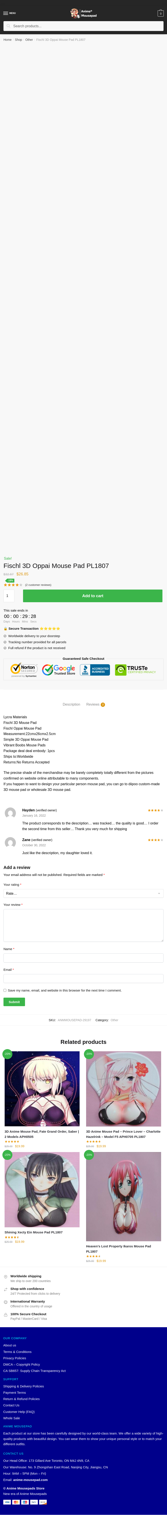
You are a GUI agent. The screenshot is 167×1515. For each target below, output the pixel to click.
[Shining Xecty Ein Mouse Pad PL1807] (42, 1190)
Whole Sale (11, 1418)
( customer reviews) (38, 585)
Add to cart (92, 595)
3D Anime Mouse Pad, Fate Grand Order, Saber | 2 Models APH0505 (42, 1134)
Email (8, 969)
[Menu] (5, 13)
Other (29, 39)
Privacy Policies (14, 1358)
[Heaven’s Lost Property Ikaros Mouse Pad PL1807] (123, 1196)
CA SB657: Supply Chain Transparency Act (34, 1371)
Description (71, 704)
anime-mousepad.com (30, 1480)
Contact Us (11, 1405)
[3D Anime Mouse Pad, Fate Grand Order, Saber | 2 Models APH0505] (42, 1089)
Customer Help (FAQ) (19, 1412)
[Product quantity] (8, 596)
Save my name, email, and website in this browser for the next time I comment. (65, 990)
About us (9, 1345)
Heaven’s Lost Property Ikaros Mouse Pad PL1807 (118, 1248)
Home (7, 39)
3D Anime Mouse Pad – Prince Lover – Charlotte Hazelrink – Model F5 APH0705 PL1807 (123, 1134)
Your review (13, 904)
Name (8, 949)
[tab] (71, 701)
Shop (18, 39)
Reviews (92, 705)
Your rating (12, 884)
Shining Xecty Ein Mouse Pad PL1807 (34, 1232)
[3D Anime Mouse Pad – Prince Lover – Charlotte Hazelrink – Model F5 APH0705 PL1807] (123, 1089)
